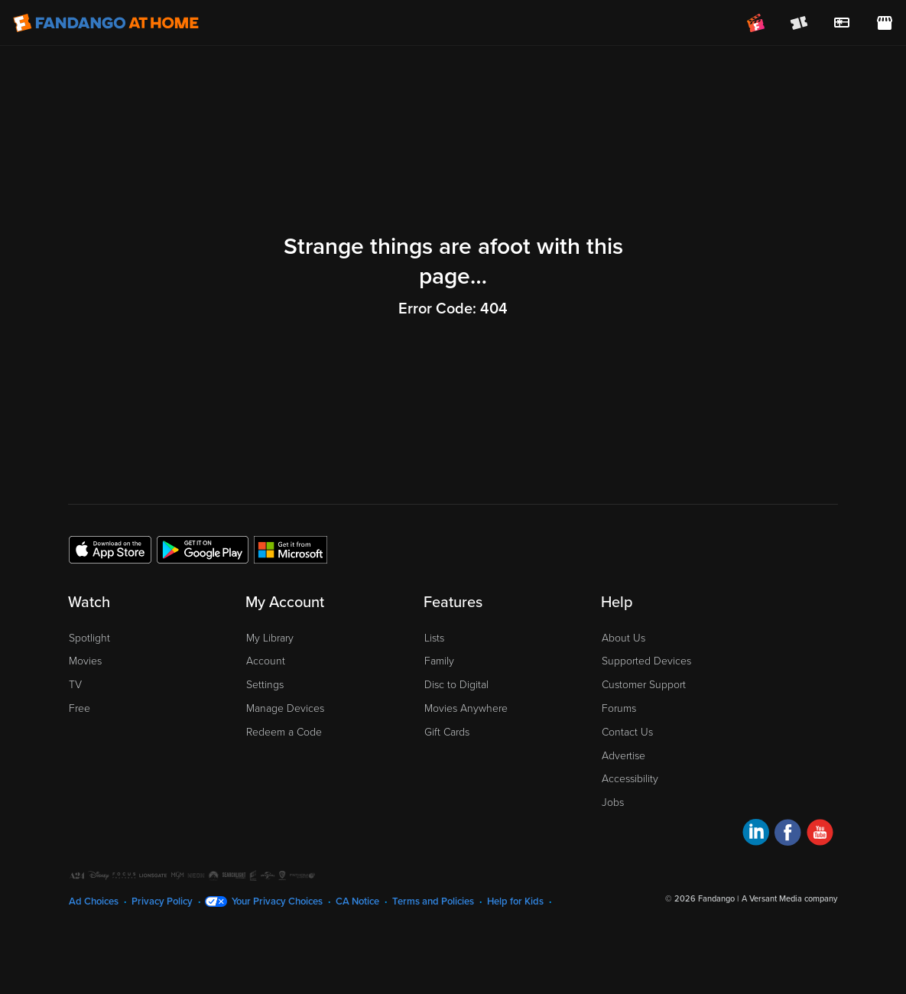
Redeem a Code (284, 732)
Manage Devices (285, 708)
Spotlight (89, 638)
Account (265, 661)
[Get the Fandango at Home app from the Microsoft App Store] (290, 549)
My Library (270, 638)
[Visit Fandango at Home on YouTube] (820, 834)
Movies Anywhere (466, 708)
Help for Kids (515, 901)
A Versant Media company (789, 899)
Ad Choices (94, 901)
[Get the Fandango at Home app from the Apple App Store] (110, 549)
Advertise (623, 755)
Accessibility (630, 778)
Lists (434, 638)
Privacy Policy (162, 901)
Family (439, 661)
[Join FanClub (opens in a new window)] (756, 23)
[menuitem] (842, 23)
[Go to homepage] (106, 23)
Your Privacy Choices (277, 901)
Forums (619, 708)
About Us (623, 638)
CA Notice (357, 901)
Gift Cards (446, 732)
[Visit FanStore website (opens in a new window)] (885, 23)
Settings (265, 684)
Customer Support (644, 684)
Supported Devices (646, 661)
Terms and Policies (433, 901)
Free (79, 708)
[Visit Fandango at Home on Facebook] (788, 834)
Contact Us (627, 732)
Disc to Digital (456, 684)
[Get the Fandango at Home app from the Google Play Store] (202, 549)
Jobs (613, 802)
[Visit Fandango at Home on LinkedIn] (756, 834)
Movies (85, 661)
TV (75, 684)
